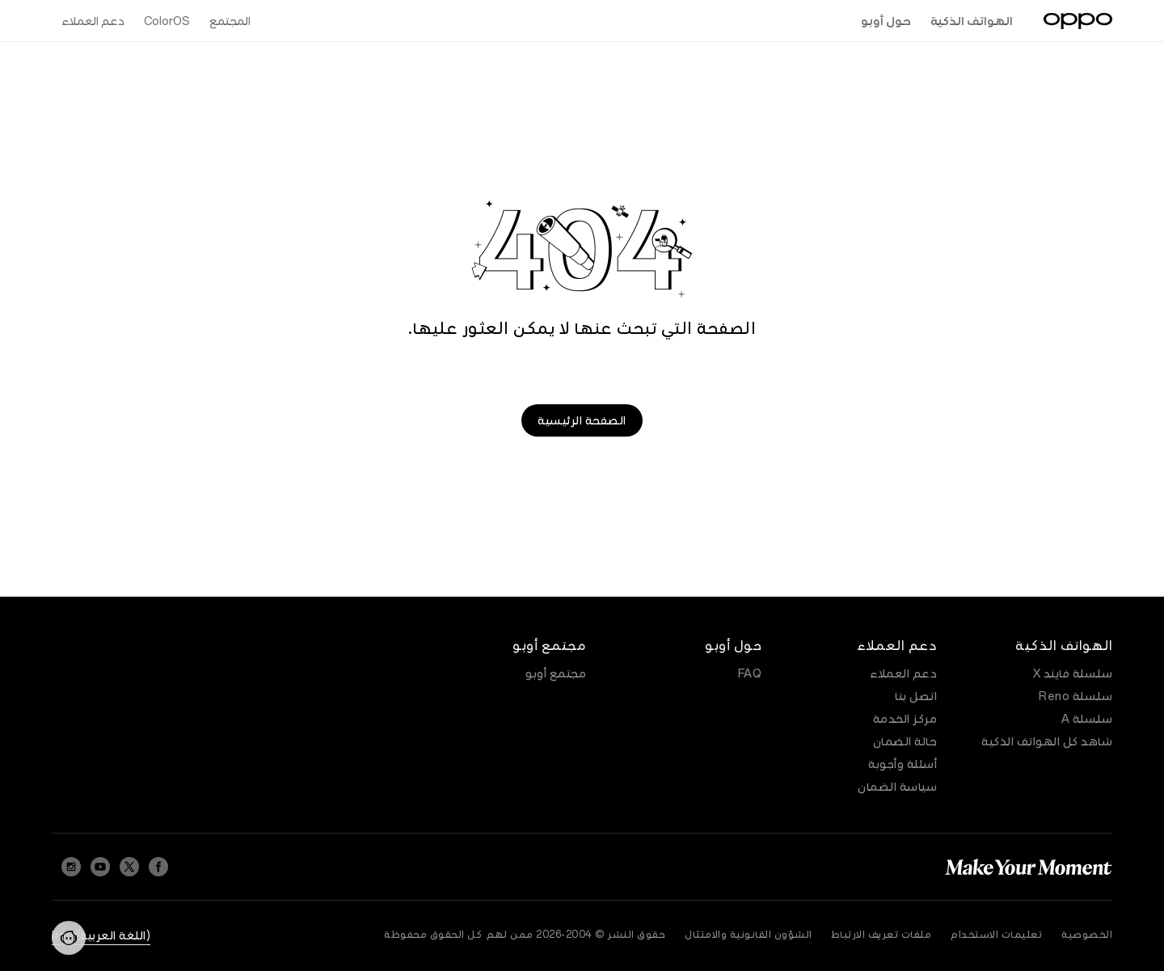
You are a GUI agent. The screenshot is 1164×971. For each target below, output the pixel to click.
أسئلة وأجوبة (902, 764)
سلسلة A (1087, 718)
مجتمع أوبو (555, 673)
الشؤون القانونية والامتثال (748, 934)
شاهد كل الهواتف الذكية (1046, 741)
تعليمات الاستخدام (996, 934)
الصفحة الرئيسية (582, 420)
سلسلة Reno (1075, 696)
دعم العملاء (903, 673)
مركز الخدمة (905, 718)
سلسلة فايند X (1073, 673)
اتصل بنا (916, 696)
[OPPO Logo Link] (1078, 21)
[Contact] (69, 938)
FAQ (750, 673)
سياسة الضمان (897, 786)
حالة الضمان (905, 741)
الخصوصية (1086, 934)
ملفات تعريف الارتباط (882, 934)
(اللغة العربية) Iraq (101, 935)
